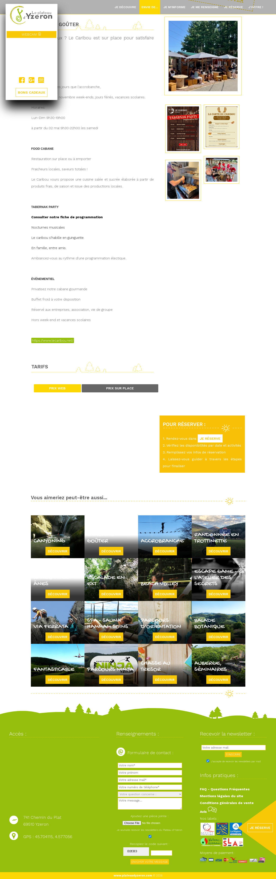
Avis (208, 812)
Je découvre (125, 7)
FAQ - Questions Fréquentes (225, 789)
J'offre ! (255, 7)
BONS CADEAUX (31, 92)
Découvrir (57, 551)
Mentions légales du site (221, 796)
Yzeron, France (31, 57)
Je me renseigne (205, 7)
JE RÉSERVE (210, 439)
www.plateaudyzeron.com (133, 875)
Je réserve (233, 7)
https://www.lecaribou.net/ (52, 340)
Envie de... (150, 7)
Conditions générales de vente (227, 803)
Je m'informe (174, 7)
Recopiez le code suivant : (149, 844)
